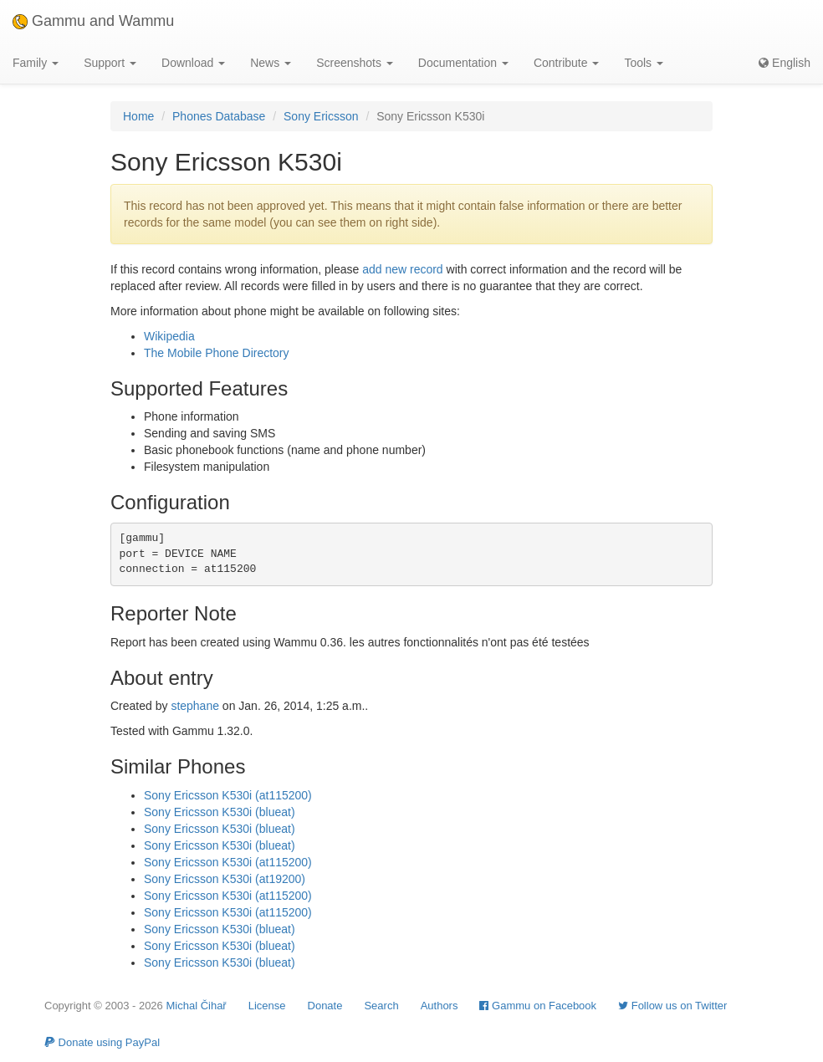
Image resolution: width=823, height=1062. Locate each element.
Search (381, 1005)
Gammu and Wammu (93, 21)
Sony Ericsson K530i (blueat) (219, 812)
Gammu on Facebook (537, 1005)
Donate (325, 1005)
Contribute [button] (566, 62)
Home (138, 116)
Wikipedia (169, 336)
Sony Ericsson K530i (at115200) (228, 795)
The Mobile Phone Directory (216, 353)
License (267, 1005)
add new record (402, 269)
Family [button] (36, 62)
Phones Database (218, 116)
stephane (195, 705)
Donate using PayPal (102, 1042)
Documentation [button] (463, 62)
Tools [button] (643, 62)
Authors (439, 1005)
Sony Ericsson (321, 116)
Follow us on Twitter (672, 1005)
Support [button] (110, 62)
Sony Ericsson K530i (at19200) (224, 879)
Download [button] (193, 62)
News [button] (270, 62)
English (784, 62)
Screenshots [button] (354, 62)
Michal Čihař (196, 1005)
